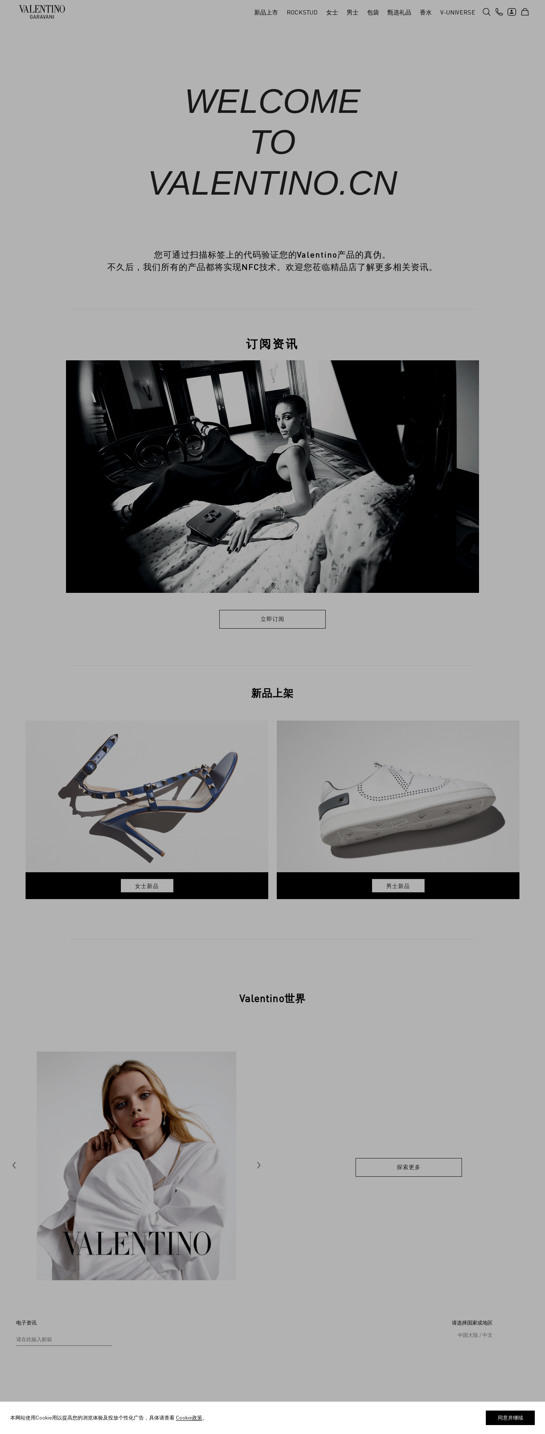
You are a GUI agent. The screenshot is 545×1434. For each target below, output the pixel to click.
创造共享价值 (170, 1310)
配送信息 (26, 1336)
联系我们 (26, 1298)
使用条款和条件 (312, 1298)
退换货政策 (306, 1323)
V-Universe (168, 1298)
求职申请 (165, 1323)
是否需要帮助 (31, 1310)
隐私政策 (304, 1336)
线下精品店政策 (312, 1362)
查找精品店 (29, 1323)
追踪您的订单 (31, 1349)
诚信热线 (165, 1336)
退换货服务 (29, 1362)
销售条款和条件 (312, 1310)
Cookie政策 (307, 1349)
